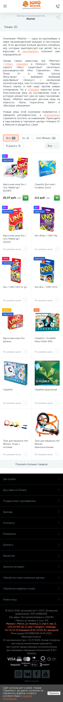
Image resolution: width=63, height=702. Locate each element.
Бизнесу (31, 544)
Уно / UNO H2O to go (15, 287)
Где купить (31, 479)
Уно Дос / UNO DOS (46, 287)
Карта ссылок (31, 681)
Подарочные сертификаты (31, 501)
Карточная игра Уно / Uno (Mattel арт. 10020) (14, 238)
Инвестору (31, 599)
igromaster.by (31, 51)
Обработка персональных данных (31, 577)
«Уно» (9, 64)
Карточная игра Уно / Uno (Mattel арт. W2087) (14, 187)
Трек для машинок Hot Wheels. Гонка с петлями (15, 444)
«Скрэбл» (22, 64)
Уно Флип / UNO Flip (46, 235)
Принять (54, 693)
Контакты (31, 522)
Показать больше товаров (31, 464)
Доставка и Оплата (31, 490)
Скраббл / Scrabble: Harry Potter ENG (45, 340)
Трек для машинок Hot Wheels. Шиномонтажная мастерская (47, 445)
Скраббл (8, 389)
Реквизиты (31, 533)
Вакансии (31, 555)
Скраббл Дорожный (46, 389)
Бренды (31, 511)
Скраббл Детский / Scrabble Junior (45, 186)
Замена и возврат (31, 566)
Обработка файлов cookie (31, 588)
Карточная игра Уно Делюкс (14, 340)
